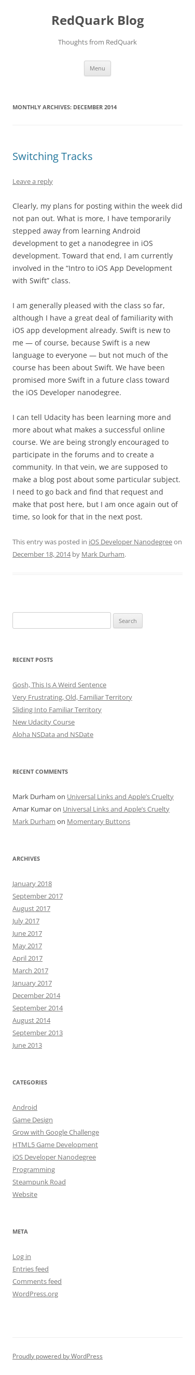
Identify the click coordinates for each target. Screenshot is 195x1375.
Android (24, 1107)
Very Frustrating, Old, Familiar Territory (72, 697)
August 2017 (31, 908)
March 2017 (30, 970)
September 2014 (37, 1007)
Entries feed (30, 1268)
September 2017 (37, 896)
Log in (21, 1256)
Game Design (32, 1119)
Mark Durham (102, 554)
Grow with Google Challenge (55, 1132)
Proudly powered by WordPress (57, 1356)
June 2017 (27, 933)
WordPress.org (35, 1293)
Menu (97, 68)
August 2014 (31, 1020)
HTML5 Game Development (55, 1144)
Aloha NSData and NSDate (52, 734)
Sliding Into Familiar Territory (57, 709)
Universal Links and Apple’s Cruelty (120, 796)
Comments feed (37, 1281)
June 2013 (27, 1045)
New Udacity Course (43, 722)
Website (24, 1194)
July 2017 (25, 920)
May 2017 (27, 945)
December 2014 (36, 995)
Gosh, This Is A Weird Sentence (59, 684)
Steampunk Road (39, 1181)
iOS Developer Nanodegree (130, 541)
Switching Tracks (52, 156)
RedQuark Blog (97, 20)
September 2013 (37, 1032)
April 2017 (27, 958)
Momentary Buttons (98, 821)
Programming (33, 1169)
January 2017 (32, 983)
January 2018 (32, 883)
